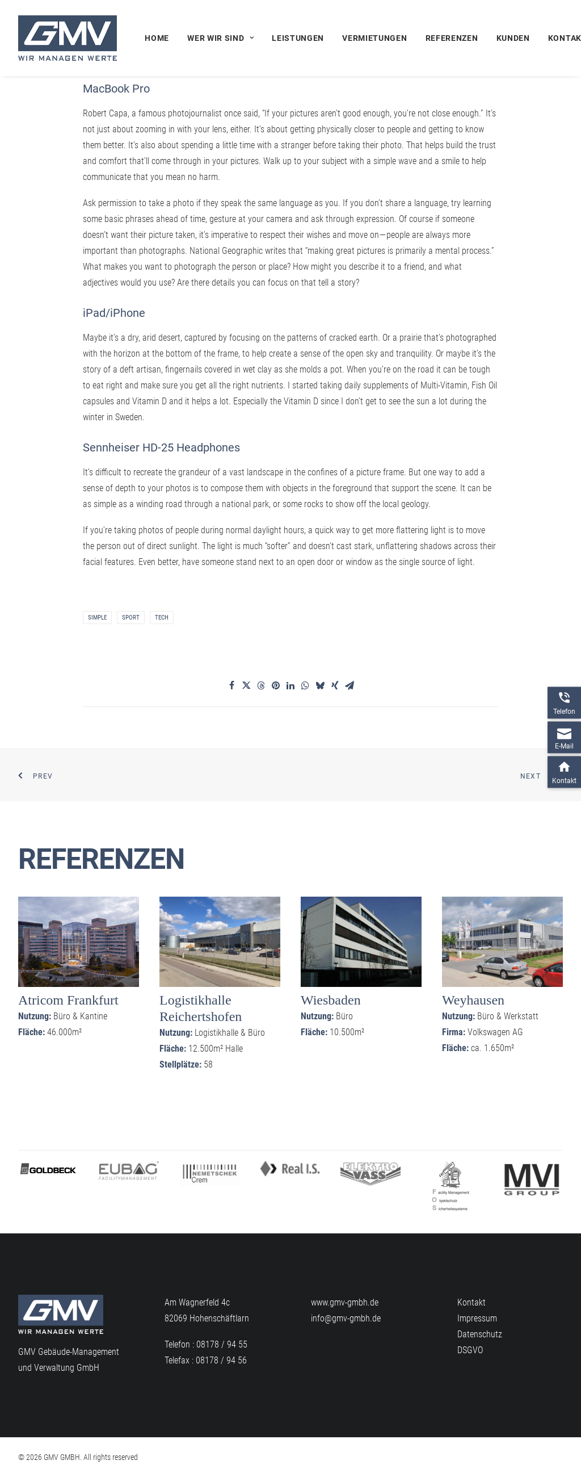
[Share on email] (349, 685)
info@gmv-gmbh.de (346, 1318)
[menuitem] (161, 38)
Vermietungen (374, 38)
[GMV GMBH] (67, 38)
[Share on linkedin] (290, 685)
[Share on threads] (261, 685)
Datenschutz (479, 1334)
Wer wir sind (220, 38)
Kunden (513, 38)
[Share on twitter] (246, 685)
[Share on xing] (335, 685)
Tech (162, 617)
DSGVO (470, 1350)
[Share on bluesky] (320, 685)
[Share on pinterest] (276, 685)
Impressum (477, 1318)
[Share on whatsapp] (305, 685)
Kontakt (471, 1302)
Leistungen (298, 38)
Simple (97, 617)
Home (157, 38)
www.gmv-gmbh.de (344, 1302)
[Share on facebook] (231, 685)
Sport (131, 617)
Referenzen (452, 38)
